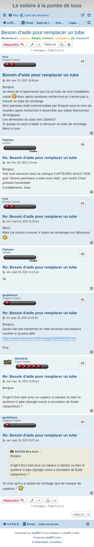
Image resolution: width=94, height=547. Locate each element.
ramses (25, 38)
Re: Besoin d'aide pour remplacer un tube (40, 157)
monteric (48, 38)
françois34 (82, 38)
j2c (73, 38)
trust (5, 57)
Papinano (8, 140)
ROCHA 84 (21, 358)
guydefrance (10, 295)
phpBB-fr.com (53, 537)
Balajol (35, 38)
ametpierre (62, 38)
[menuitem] (13, 15)
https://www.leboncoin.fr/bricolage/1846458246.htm (39, 338)
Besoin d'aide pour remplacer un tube (42, 32)
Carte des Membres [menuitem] (37, 15)
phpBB (35, 533)
